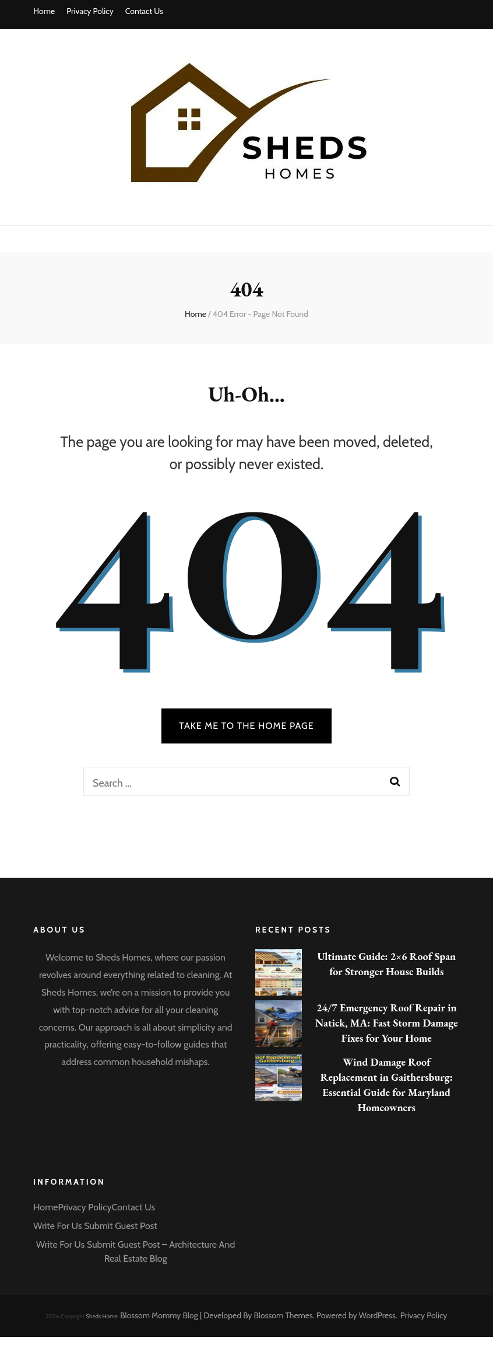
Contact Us (144, 11)
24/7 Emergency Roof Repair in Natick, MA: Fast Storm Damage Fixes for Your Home (386, 1023)
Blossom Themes (283, 1315)
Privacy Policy (90, 11)
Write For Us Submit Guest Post (95, 1225)
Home (44, 11)
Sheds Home (102, 1316)
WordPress (377, 1315)
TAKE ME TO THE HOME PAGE (246, 725)
